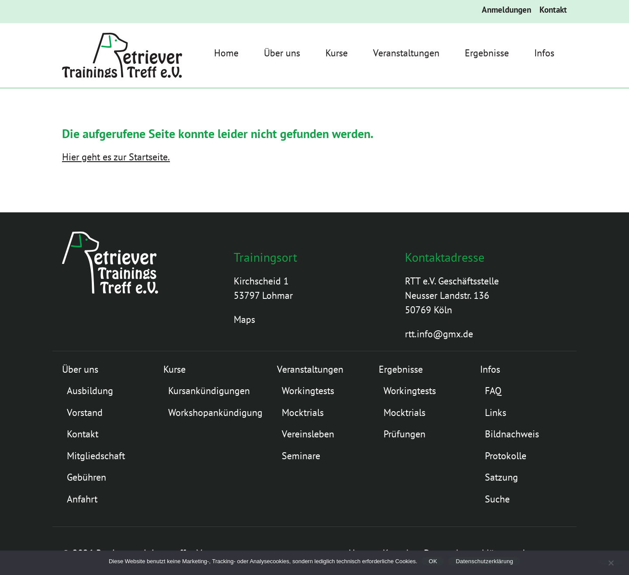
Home (226, 53)
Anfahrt (82, 499)
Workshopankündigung (215, 412)
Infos (544, 53)
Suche (497, 499)
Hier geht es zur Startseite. (116, 157)
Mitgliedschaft (96, 456)
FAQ (493, 390)
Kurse (336, 53)
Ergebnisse (487, 53)
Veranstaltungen (406, 53)
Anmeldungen (506, 9)
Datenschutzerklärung (484, 561)
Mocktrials (303, 412)
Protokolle (505, 456)
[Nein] (610, 561)
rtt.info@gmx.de (439, 334)
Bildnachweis (512, 434)
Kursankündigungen (209, 390)
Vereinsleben (308, 434)
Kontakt (553, 9)
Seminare (301, 456)
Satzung (501, 477)
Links (495, 412)
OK (433, 561)
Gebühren (86, 477)
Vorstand (85, 412)
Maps (244, 319)
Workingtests (308, 390)
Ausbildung (90, 390)
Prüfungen (404, 434)
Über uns (282, 53)
